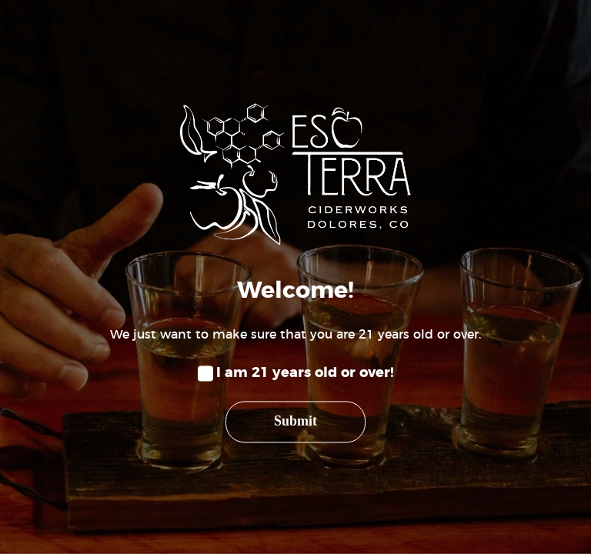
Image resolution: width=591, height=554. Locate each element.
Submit (295, 421)
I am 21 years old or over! (305, 373)
